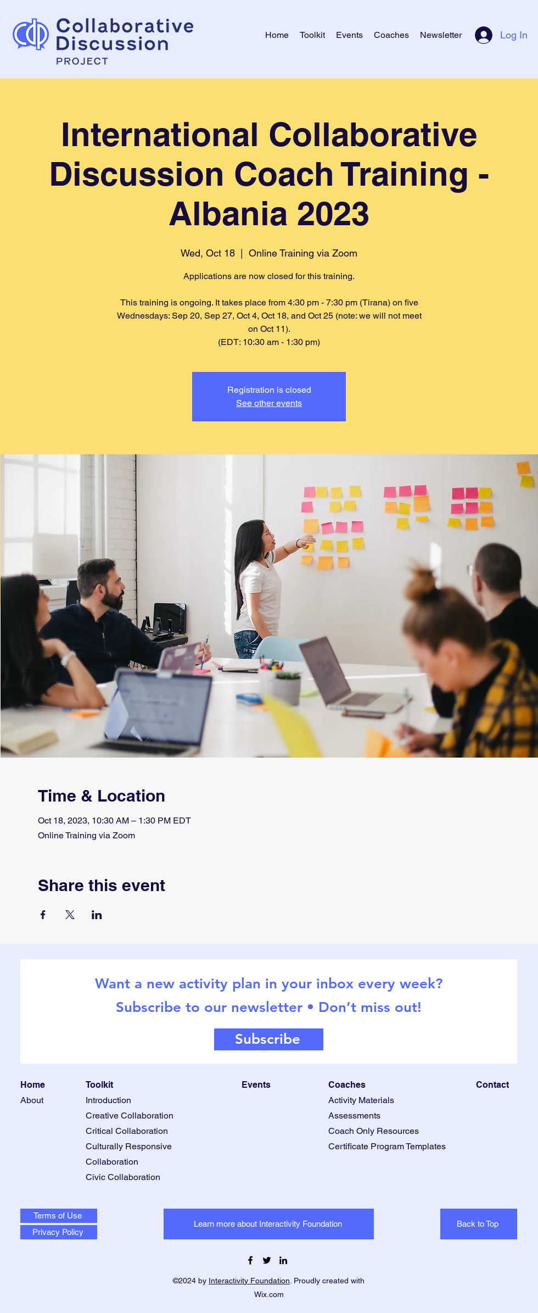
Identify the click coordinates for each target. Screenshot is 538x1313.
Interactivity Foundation (249, 1280)
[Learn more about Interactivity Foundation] (269, 1224)
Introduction (108, 1100)
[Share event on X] (70, 914)
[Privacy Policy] (58, 1232)
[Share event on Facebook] (43, 914)
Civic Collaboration (123, 1177)
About (31, 1100)
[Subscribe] (268, 1039)
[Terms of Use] (58, 1216)
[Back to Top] (478, 1224)
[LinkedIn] (283, 1260)
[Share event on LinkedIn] (97, 914)
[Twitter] (266, 1260)
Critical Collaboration (127, 1131)
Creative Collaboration (129, 1115)
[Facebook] (250, 1260)
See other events (269, 403)
